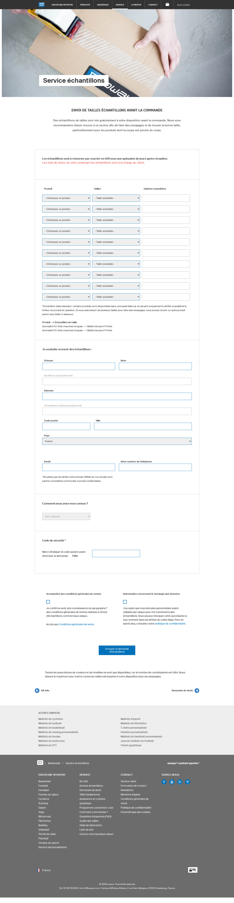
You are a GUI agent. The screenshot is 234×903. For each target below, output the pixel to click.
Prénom (48, 360)
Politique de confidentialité (136, 807)
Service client (128, 781)
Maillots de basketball (51, 727)
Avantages (103, 4)
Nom (123, 360)
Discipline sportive (62, 4)
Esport (42, 807)
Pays (47, 435)
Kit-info (45, 690)
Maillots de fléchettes (133, 723)
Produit (48, 188)
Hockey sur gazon (48, 842)
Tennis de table (47, 834)
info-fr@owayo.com (90, 888)
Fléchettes (44, 820)
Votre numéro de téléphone (136, 461)
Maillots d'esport (130, 718)
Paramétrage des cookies (135, 812)
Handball (43, 790)
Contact (152, 4)
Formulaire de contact (133, 785)
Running (43, 803)
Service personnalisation (52, 847)
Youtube (172, 782)
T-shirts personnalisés (134, 727)
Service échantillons (91, 785)
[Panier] (167, 4)
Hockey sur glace (48, 794)
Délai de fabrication (91, 825)
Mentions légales (130, 794)
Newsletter (127, 790)
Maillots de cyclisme (50, 718)
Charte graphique (131, 745)
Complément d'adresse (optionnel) (63, 405)
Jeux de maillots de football (137, 740)
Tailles (97, 188)
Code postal (51, 420)
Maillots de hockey (49, 736)
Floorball (43, 838)
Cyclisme (43, 798)
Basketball (44, 781)
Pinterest (187, 782)
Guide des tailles (89, 820)
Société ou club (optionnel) (58, 375)
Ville (98, 420)
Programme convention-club (96, 807)
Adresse (49, 390)
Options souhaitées (155, 188)
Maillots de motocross (51, 740)
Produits (85, 4)
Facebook (164, 782)
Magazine (183, 4)
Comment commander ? (94, 812)
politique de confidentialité (170, 623)
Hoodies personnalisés (134, 732)
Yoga (41, 812)
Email (47, 461)
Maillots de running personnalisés (58, 732)
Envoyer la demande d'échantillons (117, 650)
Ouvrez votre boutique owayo (96, 834)
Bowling (42, 825)
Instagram (179, 782)
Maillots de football (49, 723)
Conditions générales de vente (76, 624)
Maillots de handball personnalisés (141, 736)
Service (120, 4)
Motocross (44, 816)
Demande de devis (182, 690)
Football (43, 785)
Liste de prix (86, 829)
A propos (136, 4)
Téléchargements (90, 794)
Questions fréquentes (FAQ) (95, 816)
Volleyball (43, 829)
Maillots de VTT (47, 745)
